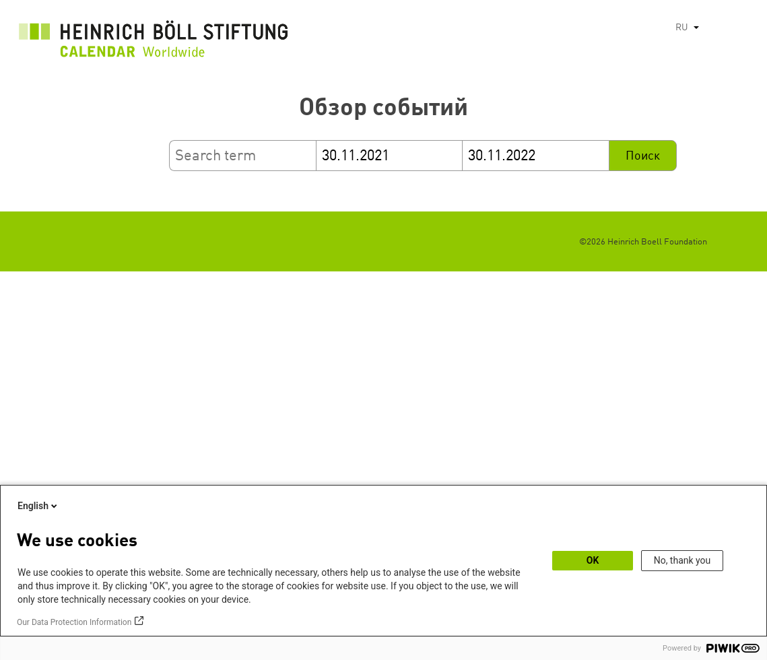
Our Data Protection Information (74, 622)
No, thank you (682, 560)
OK (593, 560)
